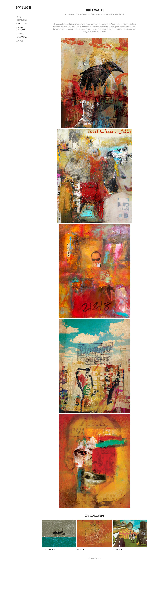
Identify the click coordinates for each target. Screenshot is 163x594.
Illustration (21, 20)
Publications (21, 23)
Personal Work (22, 37)
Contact (19, 41)
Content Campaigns (20, 29)
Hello (18, 17)
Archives (20, 34)
